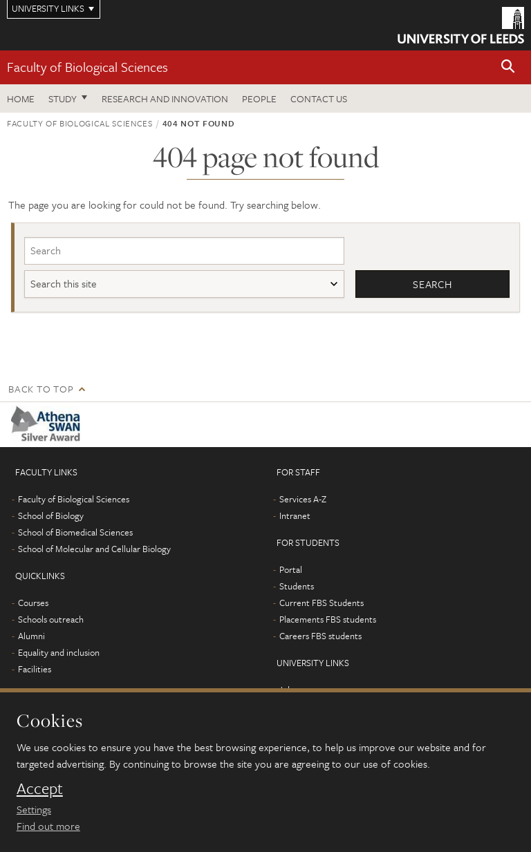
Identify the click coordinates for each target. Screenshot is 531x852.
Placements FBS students (327, 619)
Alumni (31, 636)
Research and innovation (165, 98)
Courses (33, 602)
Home (21, 98)
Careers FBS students (320, 636)
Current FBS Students (321, 602)
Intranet (294, 515)
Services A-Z (302, 499)
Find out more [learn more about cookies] (48, 825)
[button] (508, 67)
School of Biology (51, 515)
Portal (290, 569)
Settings (34, 809)
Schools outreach (51, 619)
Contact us (318, 98)
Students (296, 586)
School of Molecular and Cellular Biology (94, 549)
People (259, 98)
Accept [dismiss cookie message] (40, 788)
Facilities (34, 669)
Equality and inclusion (59, 652)
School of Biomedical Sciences (75, 532)
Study (62, 98)
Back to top (40, 388)
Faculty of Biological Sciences (87, 66)
